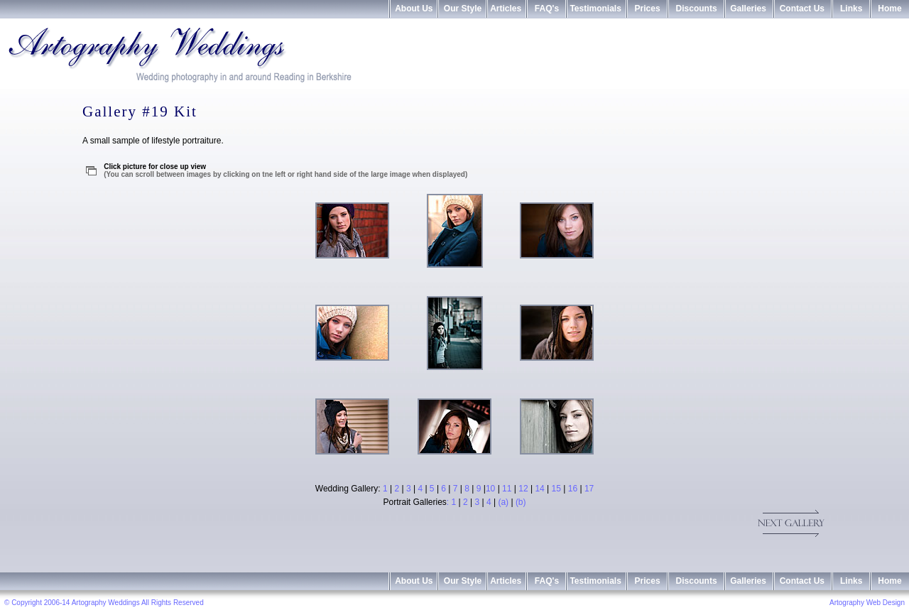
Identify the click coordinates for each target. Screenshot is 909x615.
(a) (503, 502)
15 (556, 489)
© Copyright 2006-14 (37, 602)
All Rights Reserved (172, 602)
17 (589, 489)
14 (539, 489)
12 (523, 489)
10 (490, 489)
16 (572, 489)
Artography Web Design (867, 602)
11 (506, 489)
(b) (521, 502)
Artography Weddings (106, 602)
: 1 (453, 502)
